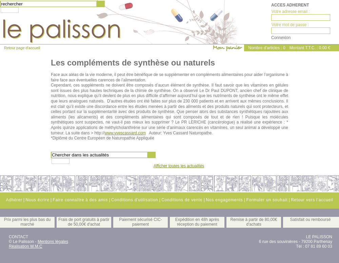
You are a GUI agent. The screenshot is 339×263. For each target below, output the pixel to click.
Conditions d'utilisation (134, 200)
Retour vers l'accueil (312, 200)
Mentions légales (53, 241)
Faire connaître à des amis (80, 200)
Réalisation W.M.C (25, 246)
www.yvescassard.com (124, 133)
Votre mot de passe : (290, 24)
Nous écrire (37, 200)
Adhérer (14, 200)
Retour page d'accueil (22, 48)
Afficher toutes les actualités (179, 166)
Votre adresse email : (291, 11)
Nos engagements (224, 200)
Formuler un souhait (266, 200)
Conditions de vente (181, 200)
